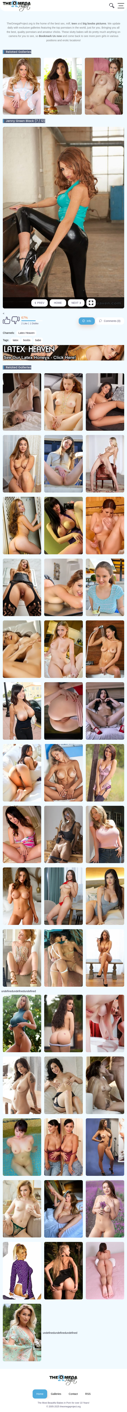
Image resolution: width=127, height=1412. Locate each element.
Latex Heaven (26, 332)
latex (15, 340)
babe (38, 340)
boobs (26, 340)
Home (58, 302)
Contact (73, 1393)
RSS (88, 1393)
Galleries (56, 1393)
